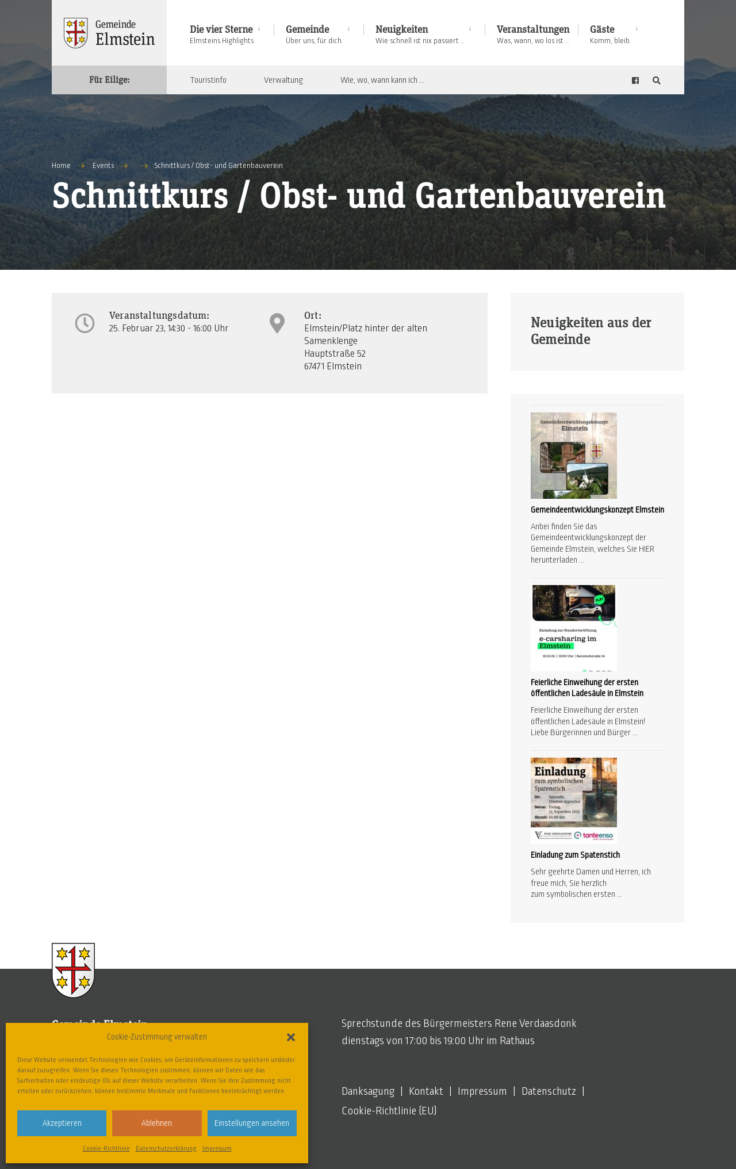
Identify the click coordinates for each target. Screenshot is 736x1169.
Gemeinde (314, 35)
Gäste (610, 35)
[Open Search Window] (656, 80)
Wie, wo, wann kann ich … (382, 80)
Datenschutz (549, 1091)
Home (61, 166)
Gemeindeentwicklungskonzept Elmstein (597, 509)
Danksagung (368, 1091)
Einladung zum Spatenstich (575, 854)
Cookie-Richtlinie (106, 1148)
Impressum (217, 1148)
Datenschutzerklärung (166, 1148)
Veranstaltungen (533, 35)
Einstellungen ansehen (251, 1123)
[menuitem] (232, 32)
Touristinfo (208, 80)
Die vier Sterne (222, 35)
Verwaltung (283, 80)
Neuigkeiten (420, 35)
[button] (291, 1037)
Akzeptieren (62, 1123)
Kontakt (426, 1091)
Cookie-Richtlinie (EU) (389, 1111)
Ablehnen (156, 1123)
